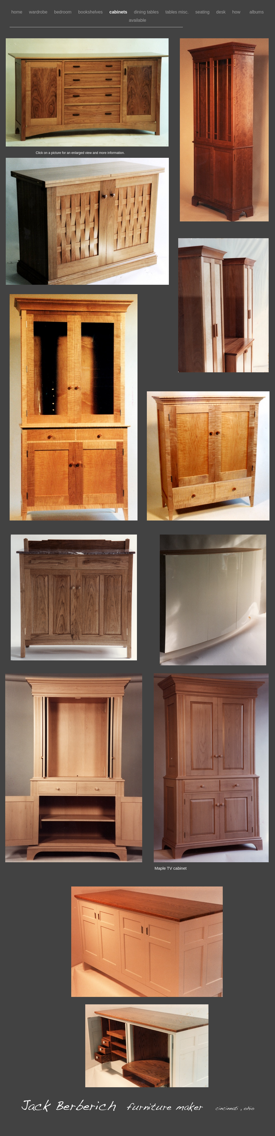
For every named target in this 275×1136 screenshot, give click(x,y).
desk (221, 12)
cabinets (118, 12)
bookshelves (91, 12)
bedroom (63, 12)
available (137, 20)
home (17, 12)
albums (256, 12)
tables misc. (177, 12)
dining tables (147, 12)
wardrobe (39, 12)
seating (203, 12)
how (238, 12)
